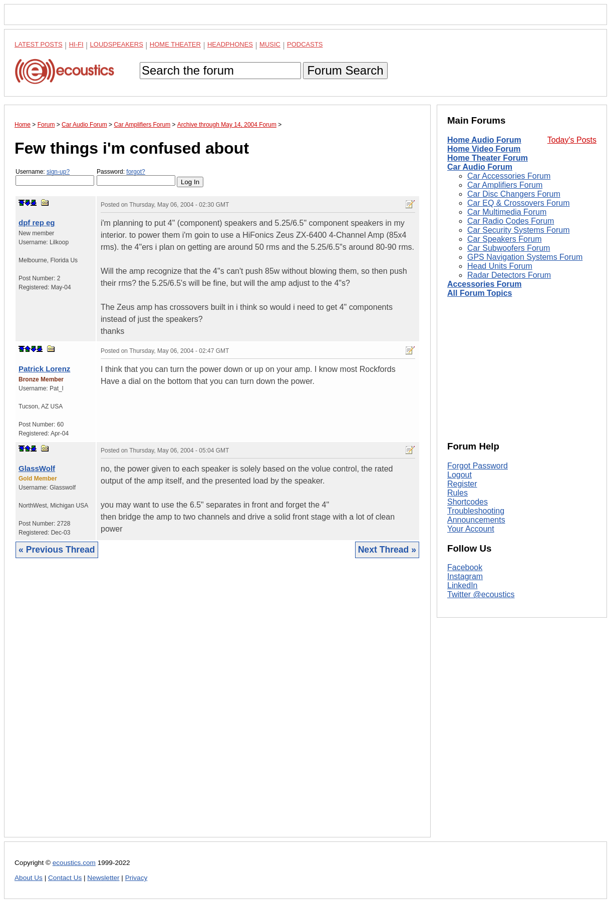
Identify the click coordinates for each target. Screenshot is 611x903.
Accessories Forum (484, 284)
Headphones (230, 44)
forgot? (135, 171)
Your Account (470, 529)
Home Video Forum (483, 149)
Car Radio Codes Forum (510, 221)
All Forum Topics (479, 293)
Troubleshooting (475, 511)
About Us (29, 877)
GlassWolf (37, 468)
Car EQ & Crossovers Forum (518, 203)
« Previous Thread (57, 550)
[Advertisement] (217, 705)
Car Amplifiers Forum (504, 185)
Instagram (465, 576)
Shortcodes (467, 502)
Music (269, 44)
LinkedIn (462, 585)
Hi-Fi (76, 44)
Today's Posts (571, 140)
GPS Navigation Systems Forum (524, 257)
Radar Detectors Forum (509, 275)
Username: (55, 177)
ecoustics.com (74, 862)
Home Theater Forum (487, 158)
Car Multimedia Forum (506, 212)
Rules (457, 493)
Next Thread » (387, 550)
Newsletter (103, 877)
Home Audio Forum (484, 140)
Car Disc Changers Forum (513, 194)
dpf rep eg (37, 222)
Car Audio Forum (479, 167)
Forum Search (345, 70)
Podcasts (305, 44)
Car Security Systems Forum (518, 230)
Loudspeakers (116, 44)
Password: (136, 177)
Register (462, 484)
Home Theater (175, 44)
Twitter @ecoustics (481, 594)
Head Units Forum (499, 266)
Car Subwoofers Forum (508, 248)
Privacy (136, 877)
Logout (459, 475)
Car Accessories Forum (508, 176)
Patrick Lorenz (44, 368)
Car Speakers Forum (504, 239)
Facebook (464, 567)
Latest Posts (39, 44)
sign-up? (58, 171)
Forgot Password (477, 466)
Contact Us (65, 877)
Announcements (476, 520)
